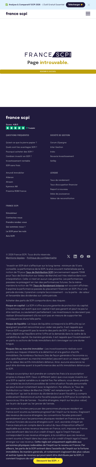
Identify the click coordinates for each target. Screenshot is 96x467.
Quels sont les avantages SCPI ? (21, 147)
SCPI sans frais (13, 166)
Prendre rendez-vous (16, 222)
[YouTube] (88, 256)
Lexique (54, 173)
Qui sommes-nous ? (15, 227)
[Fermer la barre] (89, 5)
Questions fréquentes (17, 135)
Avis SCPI (10, 236)
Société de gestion (60, 135)
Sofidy (53, 161)
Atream (9, 182)
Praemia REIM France (16, 191)
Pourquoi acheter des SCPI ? (19, 152)
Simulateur (11, 213)
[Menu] (88, 13)
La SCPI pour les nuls (16, 231)
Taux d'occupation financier (64, 185)
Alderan (10, 177)
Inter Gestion (56, 147)
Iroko (52, 152)
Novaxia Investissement (62, 156)
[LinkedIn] (75, 256)
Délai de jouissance (60, 194)
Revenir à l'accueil (48, 71)
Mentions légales (15, 258)
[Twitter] (68, 256)
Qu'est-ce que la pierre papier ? (21, 143)
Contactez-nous (14, 218)
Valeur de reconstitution (62, 198)
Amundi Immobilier (15, 173)
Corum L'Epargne (58, 143)
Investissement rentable (18, 161)
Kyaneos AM (12, 187)
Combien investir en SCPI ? (19, 156)
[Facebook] (82, 256)
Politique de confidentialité (42, 258)
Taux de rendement (59, 180)
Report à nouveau (59, 189)
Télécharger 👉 (75, 5)
